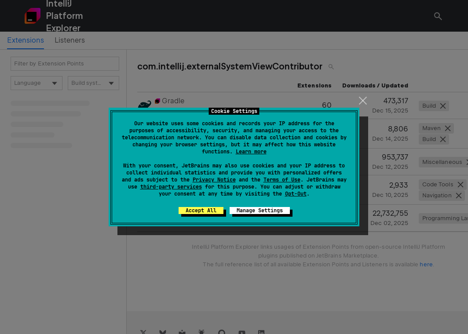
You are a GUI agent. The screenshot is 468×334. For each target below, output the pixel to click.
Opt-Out (296, 193)
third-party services (171, 186)
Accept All (201, 210)
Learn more (251, 151)
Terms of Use (281, 179)
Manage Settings (260, 210)
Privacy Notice (214, 179)
